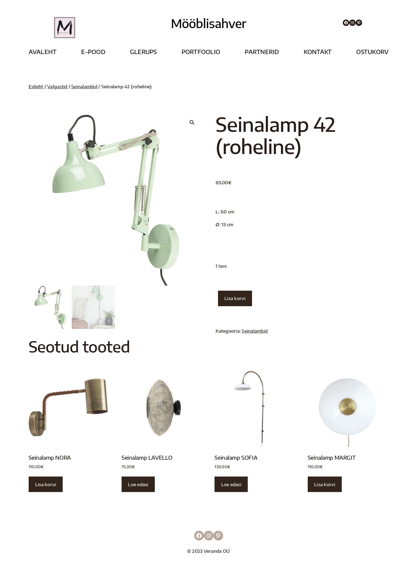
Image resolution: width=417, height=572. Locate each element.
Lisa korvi (235, 298)
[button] (192, 122)
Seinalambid (84, 86)
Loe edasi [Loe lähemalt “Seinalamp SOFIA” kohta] (231, 484)
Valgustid (57, 86)
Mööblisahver (208, 23)
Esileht (36, 86)
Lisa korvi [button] (45, 484)
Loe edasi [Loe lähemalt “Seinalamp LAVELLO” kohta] (138, 484)
